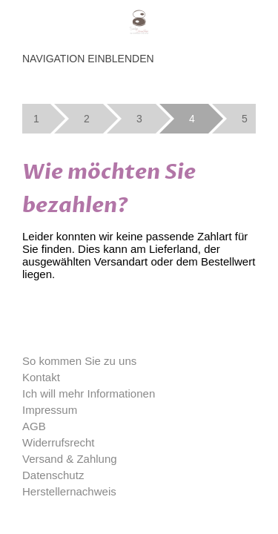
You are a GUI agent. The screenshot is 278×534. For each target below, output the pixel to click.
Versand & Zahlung (69, 458)
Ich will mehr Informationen (88, 393)
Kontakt (41, 377)
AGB (34, 426)
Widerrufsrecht (58, 442)
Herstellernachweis (69, 491)
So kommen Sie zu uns (79, 361)
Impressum (49, 409)
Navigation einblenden (88, 59)
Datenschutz (53, 475)
